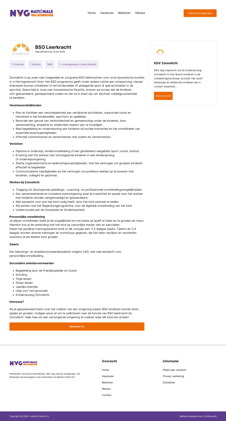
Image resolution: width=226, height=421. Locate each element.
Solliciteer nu (77, 326)
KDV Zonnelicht (166, 63)
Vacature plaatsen (200, 13)
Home (92, 12)
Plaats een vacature (174, 369)
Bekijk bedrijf (163, 95)
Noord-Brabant (88, 64)
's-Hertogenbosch (70, 64)
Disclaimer (169, 382)
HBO (50, 64)
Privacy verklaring (173, 376)
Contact (106, 395)
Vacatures (106, 12)
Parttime (36, 64)
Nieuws (140, 12)
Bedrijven (124, 12)
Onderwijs (18, 64)
